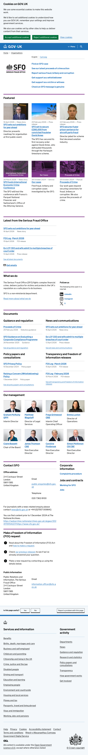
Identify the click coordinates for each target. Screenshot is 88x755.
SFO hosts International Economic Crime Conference (15, 185)
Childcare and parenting (14, 654)
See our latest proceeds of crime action (50, 68)
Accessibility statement (40, 729)
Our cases (36, 182)
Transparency (66, 670)
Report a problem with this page (70, 610)
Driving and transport (13, 674)
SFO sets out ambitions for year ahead (14, 126)
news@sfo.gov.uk (19, 509)
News (62, 647)
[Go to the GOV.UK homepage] (12, 46)
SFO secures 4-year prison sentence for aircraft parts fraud (69, 129)
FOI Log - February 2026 (57, 373)
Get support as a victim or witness (48, 82)
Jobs (62, 490)
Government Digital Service (16, 736)
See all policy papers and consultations (18, 385)
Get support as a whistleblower (47, 77)
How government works (71, 675)
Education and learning (14, 679)
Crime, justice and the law (15, 664)
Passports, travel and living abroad (19, 705)
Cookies (23, 729)
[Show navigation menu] (72, 46)
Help (5, 729)
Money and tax (10, 700)
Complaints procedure (71, 473)
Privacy (13, 729)
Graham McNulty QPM (11, 416)
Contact (57, 729)
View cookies (66, 37)
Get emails (10, 265)
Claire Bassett (10, 443)
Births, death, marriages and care (19, 643)
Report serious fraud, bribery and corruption (53, 73)
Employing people (11, 685)
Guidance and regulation (71, 652)
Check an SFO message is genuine (48, 86)
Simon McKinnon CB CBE (75, 445)
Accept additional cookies (17, 37)
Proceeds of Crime (69, 182)
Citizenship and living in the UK (17, 659)
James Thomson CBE (32, 445)
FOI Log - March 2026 (13, 238)
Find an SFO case (40, 63)
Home (5, 53)
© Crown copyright (76, 748)
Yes (27, 610)
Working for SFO (68, 485)
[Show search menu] (81, 46)
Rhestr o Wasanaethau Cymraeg (40, 732)
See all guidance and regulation (15, 348)
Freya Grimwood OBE (54, 416)
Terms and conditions (13, 732)
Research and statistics (71, 657)
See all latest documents (13, 259)
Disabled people (11, 669)
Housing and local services (15, 695)
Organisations (16, 53)
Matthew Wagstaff (29, 416)
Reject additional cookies (45, 37)
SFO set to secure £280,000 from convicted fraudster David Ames (41, 131)
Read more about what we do (17, 298)
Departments (66, 641)
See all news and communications (59, 348)
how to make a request (23, 545)
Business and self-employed (16, 648)
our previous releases (25, 552)
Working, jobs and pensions (16, 716)
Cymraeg (43, 57)
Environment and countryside (17, 690)
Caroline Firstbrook (51, 445)
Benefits (7, 638)
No (37, 610)
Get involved (66, 681)
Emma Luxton (73, 414)
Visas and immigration (13, 710)
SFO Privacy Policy (12, 363)
